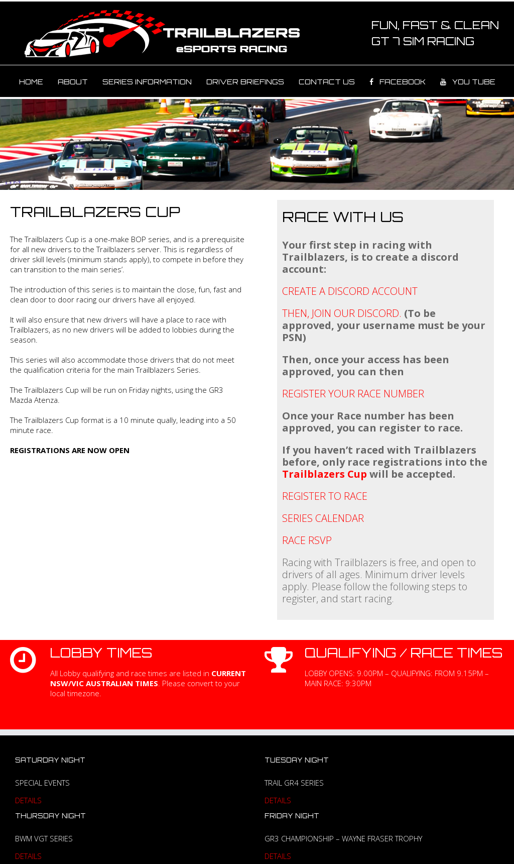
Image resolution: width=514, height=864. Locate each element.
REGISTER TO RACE (324, 496)
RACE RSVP (307, 540)
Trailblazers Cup (324, 474)
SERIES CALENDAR (323, 518)
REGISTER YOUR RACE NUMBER (353, 393)
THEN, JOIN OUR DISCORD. (342, 313)
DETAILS (28, 800)
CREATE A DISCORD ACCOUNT (350, 291)
